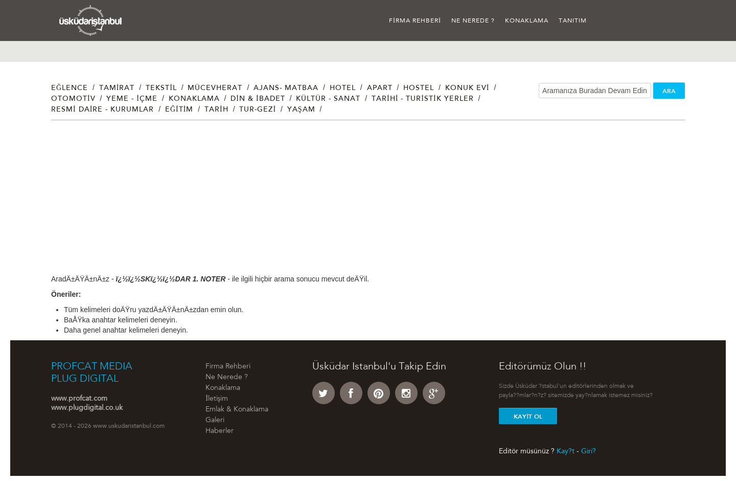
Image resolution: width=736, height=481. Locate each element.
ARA (669, 91)
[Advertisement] (357, 202)
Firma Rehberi (415, 21)
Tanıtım (573, 21)
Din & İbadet (258, 99)
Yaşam (301, 110)
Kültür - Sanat (328, 99)
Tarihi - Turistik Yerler (423, 99)
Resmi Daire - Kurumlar (102, 110)
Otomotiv (73, 99)
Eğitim (179, 110)
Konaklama (526, 21)
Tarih (216, 110)
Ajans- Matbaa (286, 88)
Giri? (588, 451)
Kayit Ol (528, 416)
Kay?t (565, 451)
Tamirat (117, 88)
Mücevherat (215, 88)
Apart (380, 88)
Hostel (418, 88)
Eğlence (69, 88)
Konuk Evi (467, 88)
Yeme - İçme (131, 99)
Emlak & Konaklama (236, 409)
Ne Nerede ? (473, 21)
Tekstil (161, 88)
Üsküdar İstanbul (90, 20)
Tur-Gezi (257, 110)
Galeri (214, 420)
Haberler (219, 431)
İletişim (216, 399)
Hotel (343, 88)
